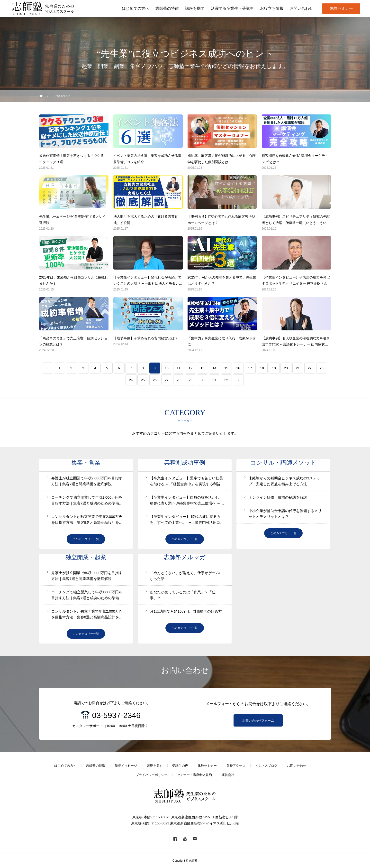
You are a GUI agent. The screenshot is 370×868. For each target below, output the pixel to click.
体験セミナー (341, 8)
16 (238, 368)
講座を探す (154, 765)
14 (214, 368)
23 (322, 368)
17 (250, 368)
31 (214, 380)
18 (262, 368)
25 (143, 380)
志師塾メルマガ (185, 557)
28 (178, 380)
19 (274, 368)
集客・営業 (85, 462)
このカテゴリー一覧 (86, 539)
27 (167, 380)
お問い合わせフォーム (258, 720)
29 (190, 380)
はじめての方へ (65, 765)
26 (155, 380)
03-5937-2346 (116, 715)
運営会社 (228, 775)
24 (131, 380)
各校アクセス (235, 765)
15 (226, 368)
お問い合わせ (296, 765)
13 (202, 368)
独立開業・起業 (85, 557)
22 (310, 368)
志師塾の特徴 (95, 765)
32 (226, 380)
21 (298, 368)
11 (178, 368)
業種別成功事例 (184, 462)
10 (167, 368)
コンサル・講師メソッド (283, 462)
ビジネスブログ (266, 765)
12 (190, 368)
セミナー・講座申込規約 (194, 775)
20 (286, 368)
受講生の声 (180, 765)
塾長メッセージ (126, 765)
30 (202, 380)
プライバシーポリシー (151, 775)
